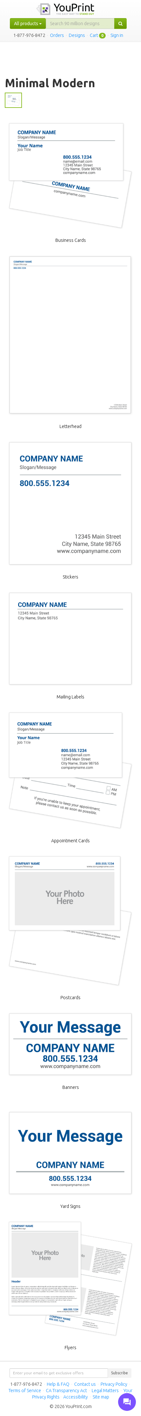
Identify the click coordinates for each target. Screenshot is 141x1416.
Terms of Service (25, 1390)
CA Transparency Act (66, 1390)
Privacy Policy (114, 1384)
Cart (94, 35)
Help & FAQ (58, 1384)
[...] (80, 23)
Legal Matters (105, 1390)
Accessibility (75, 1396)
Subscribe (119, 1373)
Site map (101, 1396)
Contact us (85, 1384)
